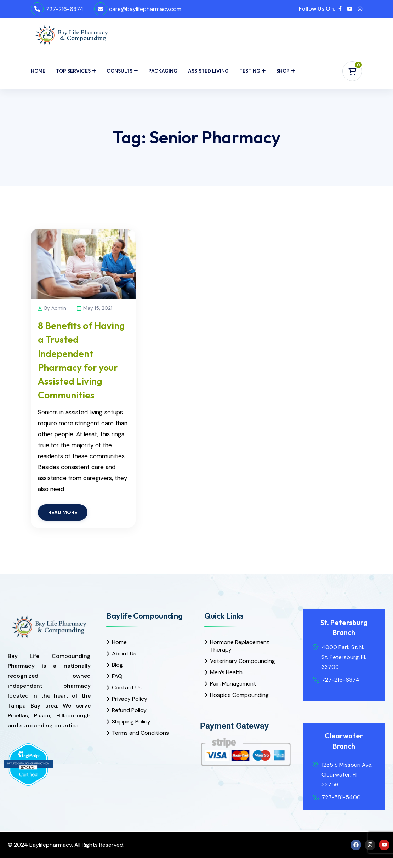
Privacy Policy (129, 699)
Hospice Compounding (239, 695)
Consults (119, 71)
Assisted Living (208, 71)
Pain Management (233, 683)
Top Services (73, 71)
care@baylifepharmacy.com (145, 9)
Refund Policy (129, 710)
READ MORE (62, 512)
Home (38, 71)
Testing (249, 71)
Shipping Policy (131, 721)
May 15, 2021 (96, 308)
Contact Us (127, 687)
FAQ (117, 676)
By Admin (52, 308)
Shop (283, 71)
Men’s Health (226, 672)
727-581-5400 (341, 797)
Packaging (162, 71)
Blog (117, 665)
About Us (124, 653)
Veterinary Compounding (242, 661)
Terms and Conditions (140, 733)
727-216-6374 (65, 9)
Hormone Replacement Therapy (239, 645)
